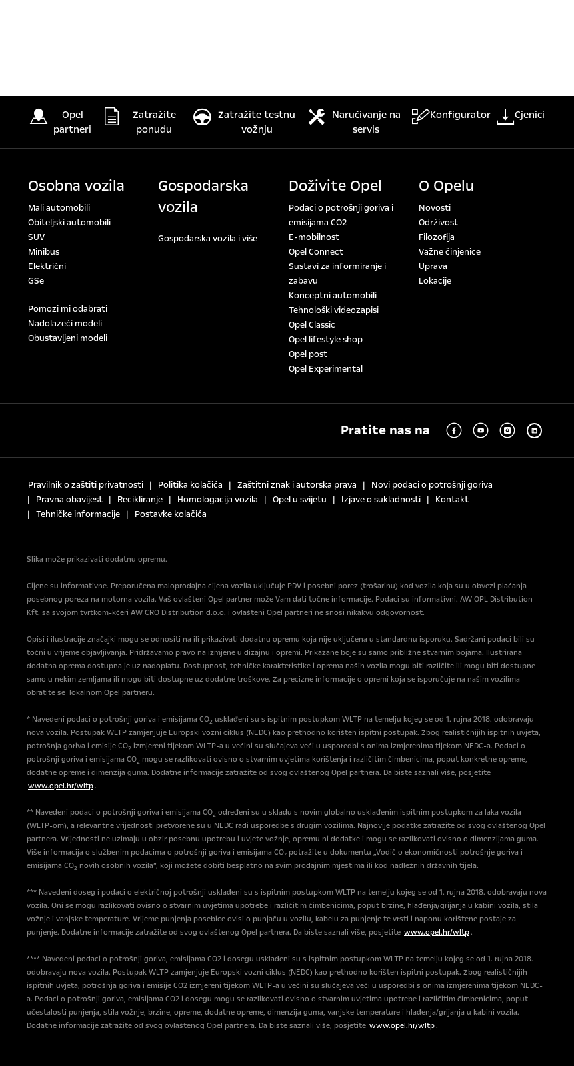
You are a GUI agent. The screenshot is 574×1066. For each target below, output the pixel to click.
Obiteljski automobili (69, 223)
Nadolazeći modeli (65, 324)
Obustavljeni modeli (67, 338)
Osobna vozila (76, 186)
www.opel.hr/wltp (60, 786)
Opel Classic (312, 325)
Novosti (435, 208)
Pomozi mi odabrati (67, 309)
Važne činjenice (450, 252)
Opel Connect (316, 252)
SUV (36, 237)
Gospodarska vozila (203, 196)
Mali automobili (59, 208)
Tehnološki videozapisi (334, 310)
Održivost (438, 223)
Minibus (43, 252)
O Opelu (446, 186)
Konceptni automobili (333, 296)
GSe (36, 281)
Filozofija (437, 237)
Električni (47, 266)
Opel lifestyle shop (326, 340)
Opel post (308, 354)
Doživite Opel (335, 186)
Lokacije (435, 281)
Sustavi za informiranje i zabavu (337, 274)
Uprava (433, 266)
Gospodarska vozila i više (207, 239)
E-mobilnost (314, 237)
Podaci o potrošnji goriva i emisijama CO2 (341, 215)
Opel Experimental (326, 369)
